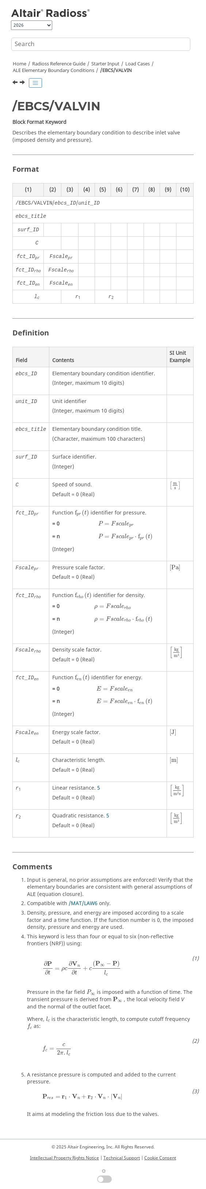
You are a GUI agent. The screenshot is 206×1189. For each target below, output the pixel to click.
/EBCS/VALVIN (116, 70)
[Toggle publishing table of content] (35, 83)
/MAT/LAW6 (83, 903)
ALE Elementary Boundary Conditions (53, 70)
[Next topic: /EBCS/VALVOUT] (23, 83)
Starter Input (105, 64)
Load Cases (137, 64)
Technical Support (121, 1158)
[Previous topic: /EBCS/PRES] (16, 83)
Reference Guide (58, 64)
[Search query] (100, 44)
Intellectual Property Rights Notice (64, 1158)
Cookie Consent (160, 1158)
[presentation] (174, 485)
